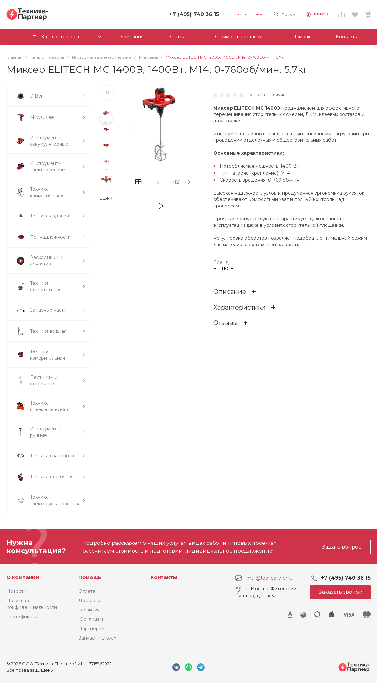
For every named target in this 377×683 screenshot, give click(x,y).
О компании (22, 577)
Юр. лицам (90, 619)
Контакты (164, 577)
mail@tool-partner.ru (269, 578)
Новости (16, 591)
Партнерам (91, 628)
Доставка (89, 600)
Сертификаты (22, 617)
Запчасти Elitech (97, 638)
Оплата (86, 591)
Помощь (89, 577)
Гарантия (89, 610)
